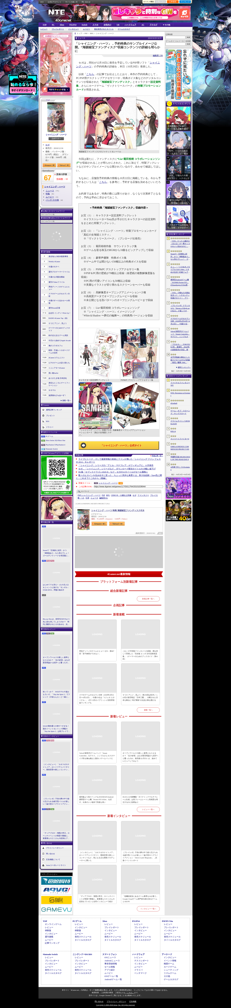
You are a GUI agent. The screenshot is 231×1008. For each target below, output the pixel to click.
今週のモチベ (54, 267)
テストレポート (141, 960)
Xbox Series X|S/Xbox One (55, 440)
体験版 (48, 930)
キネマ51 (52, 390)
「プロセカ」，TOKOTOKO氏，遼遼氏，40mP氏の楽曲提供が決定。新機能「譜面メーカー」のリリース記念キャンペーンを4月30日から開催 (180, 347)
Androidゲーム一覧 (113, 979)
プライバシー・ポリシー (116, 1001)
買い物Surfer (53, 373)
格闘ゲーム (169, 963)
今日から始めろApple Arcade (60, 340)
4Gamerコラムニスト (57, 358)
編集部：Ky (158, 55)
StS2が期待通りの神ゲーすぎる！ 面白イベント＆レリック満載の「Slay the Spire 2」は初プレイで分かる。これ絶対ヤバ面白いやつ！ (56, 729)
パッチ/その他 (52, 200)
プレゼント (50, 415)
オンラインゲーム (53, 924)
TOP (45, 25)
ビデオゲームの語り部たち (59, 363)
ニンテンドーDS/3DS (82, 954)
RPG (108, 495)
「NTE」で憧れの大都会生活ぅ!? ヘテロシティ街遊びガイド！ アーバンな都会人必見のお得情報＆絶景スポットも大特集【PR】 (180, 295)
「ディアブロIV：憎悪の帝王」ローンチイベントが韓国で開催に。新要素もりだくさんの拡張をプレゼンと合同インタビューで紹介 (56, 836)
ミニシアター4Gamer (57, 368)
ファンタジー (143, 495)
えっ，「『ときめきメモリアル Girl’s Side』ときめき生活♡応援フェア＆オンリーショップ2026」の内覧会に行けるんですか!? (180, 270)
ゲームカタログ (124, 29)
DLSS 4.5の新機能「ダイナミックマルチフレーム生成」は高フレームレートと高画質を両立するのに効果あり (140, 799)
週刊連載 (49, 936)
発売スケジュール (83, 936)
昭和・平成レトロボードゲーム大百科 (59, 351)
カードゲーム (170, 967)
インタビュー (73, 29)
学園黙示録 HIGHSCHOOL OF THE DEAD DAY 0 (180, 458)
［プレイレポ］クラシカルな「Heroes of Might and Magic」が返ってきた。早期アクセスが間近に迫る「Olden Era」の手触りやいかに (180, 308)
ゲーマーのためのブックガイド (59, 329)
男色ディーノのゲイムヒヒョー (59, 288)
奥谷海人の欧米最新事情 (58, 256)
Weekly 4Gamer (54, 261)
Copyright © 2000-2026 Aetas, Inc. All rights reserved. (115, 1005)
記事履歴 (172, 2)
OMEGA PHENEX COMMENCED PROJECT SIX (180, 448)
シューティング (171, 970)
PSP (103, 495)
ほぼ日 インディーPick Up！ (60, 313)
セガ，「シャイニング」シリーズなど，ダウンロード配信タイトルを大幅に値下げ (117, 469)
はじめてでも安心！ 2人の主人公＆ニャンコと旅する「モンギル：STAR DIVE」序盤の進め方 (56, 587)
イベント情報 (170, 960)
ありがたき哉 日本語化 (58, 378)
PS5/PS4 (72, 25)
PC (53, 25)
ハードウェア (130, 25)
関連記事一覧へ (157, 456)
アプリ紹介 (109, 970)
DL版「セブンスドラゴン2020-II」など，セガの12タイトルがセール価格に (113, 472)
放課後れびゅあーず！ (57, 395)
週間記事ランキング (54, 410)
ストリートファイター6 (180, 439)
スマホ (95, 25)
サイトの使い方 (71, 2)
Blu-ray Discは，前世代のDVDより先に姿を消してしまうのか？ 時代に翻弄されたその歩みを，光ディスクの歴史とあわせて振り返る (56, 622)
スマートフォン (109, 954)
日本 (87, 498)
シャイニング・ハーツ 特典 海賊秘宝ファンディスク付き (118, 510)
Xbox (62, 25)
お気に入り (160, 2)
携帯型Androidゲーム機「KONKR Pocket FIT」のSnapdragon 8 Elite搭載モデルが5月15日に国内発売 (180, 282)
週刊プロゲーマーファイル (59, 272)
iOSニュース (110, 957)
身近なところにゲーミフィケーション (59, 384)
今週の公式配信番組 (56, 277)
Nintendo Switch (52, 449)
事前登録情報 (110, 963)
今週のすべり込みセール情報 (59, 302)
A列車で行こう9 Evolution (180, 468)
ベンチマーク (140, 973)
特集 (48, 194)
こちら (90, 74)
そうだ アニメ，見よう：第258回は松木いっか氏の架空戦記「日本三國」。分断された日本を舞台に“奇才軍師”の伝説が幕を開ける (140, 697)
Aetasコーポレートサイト (56, 865)
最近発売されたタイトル (104, 29)
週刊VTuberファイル (57, 282)
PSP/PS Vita (167, 921)
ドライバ (49, 427)
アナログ (153, 25)
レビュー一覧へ (148, 809)
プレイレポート (58, 29)
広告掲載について (53, 859)
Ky (103, 498)
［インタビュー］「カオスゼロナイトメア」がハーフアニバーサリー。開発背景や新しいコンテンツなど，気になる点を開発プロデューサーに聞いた (56, 767)
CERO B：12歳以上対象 (121, 495)
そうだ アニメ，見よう (58, 323)
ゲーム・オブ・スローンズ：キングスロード (180, 412)
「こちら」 (129, 993)
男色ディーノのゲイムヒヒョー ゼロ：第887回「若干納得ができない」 (96, 652)
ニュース (50, 190)
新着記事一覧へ (148, 599)
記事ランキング (52, 943)
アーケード (167, 954)
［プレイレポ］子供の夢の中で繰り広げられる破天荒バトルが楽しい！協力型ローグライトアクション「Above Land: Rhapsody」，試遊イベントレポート (56, 801)
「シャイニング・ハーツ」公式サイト (121, 445)
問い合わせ (86, 2)
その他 (167, 976)
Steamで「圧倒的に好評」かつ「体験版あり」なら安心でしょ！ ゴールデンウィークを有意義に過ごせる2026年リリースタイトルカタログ (56, 553)
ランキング (185, 2)
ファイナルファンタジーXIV (180, 384)
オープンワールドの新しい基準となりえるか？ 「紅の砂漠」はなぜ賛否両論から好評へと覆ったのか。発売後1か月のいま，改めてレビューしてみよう (56, 660)
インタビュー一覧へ (148, 909)
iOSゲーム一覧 (111, 976)
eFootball (174, 403)
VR (118, 25)
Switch (84, 25)
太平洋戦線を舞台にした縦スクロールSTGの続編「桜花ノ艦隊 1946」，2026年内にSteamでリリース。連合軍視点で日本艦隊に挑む (180, 360)
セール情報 (109, 967)
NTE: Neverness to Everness (180, 394)
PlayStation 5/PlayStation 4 (55, 445)
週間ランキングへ (184, 367)
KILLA (173, 431)
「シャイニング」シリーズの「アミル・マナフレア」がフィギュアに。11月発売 (116, 465)
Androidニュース (112, 960)
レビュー (43, 29)
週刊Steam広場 (54, 308)
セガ (47, 145)
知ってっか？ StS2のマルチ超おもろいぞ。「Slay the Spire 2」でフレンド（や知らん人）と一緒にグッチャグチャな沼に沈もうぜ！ (56, 694)
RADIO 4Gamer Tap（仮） (59, 318)
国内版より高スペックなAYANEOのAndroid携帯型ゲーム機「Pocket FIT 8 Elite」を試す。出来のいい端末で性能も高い (96, 799)
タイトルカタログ (83, 940)
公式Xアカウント (54, 2)
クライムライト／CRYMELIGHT (180, 422)
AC (142, 25)
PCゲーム (49, 436)
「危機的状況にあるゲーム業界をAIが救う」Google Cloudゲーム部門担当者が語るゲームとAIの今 (140, 898)
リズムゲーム (170, 973)
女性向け (107, 25)
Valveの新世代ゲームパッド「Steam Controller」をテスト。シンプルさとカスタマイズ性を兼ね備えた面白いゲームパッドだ (97, 755)
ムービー (86, 29)
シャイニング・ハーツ (56, 134)
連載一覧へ (66, 400)
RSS (42, 2)
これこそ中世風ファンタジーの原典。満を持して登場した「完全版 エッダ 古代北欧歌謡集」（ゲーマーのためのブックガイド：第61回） (140, 655)
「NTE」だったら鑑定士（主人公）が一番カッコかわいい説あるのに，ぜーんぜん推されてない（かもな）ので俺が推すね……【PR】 (180, 244)
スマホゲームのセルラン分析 (59, 295)
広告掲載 (132, 1001)
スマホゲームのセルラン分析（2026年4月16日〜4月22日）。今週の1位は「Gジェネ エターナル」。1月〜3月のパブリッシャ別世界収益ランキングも (97, 699)
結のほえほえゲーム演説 (58, 335)
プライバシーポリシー (55, 848)
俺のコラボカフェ (56, 346)
